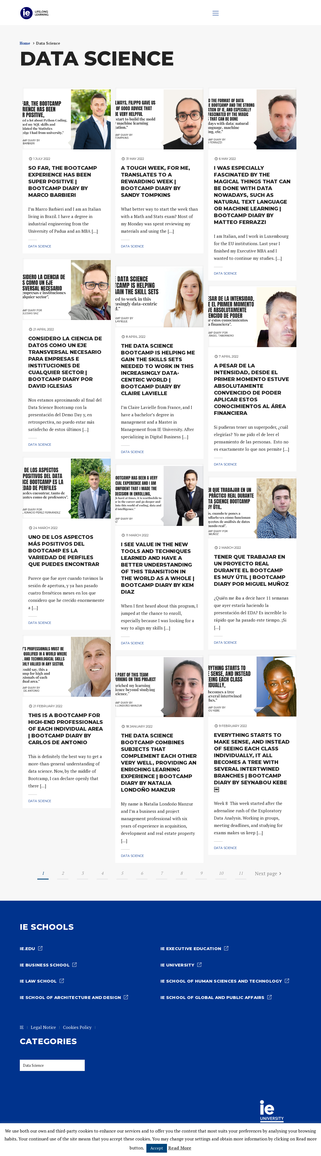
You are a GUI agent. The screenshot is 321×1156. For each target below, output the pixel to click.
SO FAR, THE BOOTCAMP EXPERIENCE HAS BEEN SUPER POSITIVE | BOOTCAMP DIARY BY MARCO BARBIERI (62, 182)
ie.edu (27, 949)
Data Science (39, 247)
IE (22, 1027)
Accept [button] (156, 1148)
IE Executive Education (191, 949)
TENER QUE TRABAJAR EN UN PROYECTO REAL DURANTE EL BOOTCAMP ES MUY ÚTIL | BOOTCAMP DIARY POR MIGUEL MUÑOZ (251, 570)
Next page (269, 874)
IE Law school (39, 981)
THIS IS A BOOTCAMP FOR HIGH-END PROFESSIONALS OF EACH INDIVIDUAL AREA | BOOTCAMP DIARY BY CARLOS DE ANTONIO (65, 729)
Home (25, 43)
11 (240, 873)
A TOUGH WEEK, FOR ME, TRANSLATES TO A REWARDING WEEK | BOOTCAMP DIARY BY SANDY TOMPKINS (155, 182)
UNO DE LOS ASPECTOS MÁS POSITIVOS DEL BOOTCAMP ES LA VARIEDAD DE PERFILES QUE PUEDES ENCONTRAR (63, 551)
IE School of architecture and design (71, 997)
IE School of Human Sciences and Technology (222, 981)
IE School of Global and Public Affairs (213, 997)
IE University (177, 965)
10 (221, 873)
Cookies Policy (77, 1027)
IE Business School (45, 965)
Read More (179, 1148)
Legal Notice (43, 1027)
